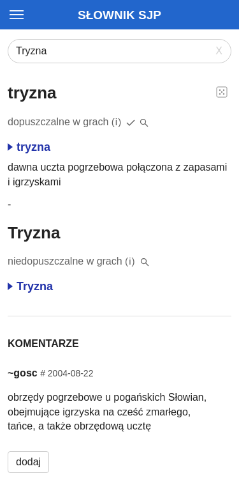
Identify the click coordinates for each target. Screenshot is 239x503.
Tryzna (30, 286)
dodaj (28, 461)
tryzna (29, 147)
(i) (117, 121)
